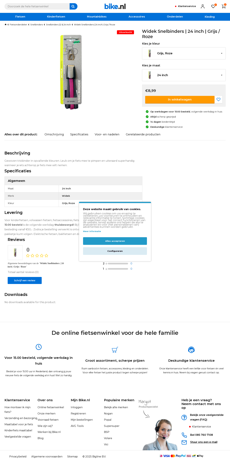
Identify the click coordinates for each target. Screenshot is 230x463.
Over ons (45, 400)
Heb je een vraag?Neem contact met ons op (201, 404)
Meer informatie (92, 231)
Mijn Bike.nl (80, 400)
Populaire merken (119, 400)
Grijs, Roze (164, 53)
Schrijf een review (26, 289)
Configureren (115, 251)
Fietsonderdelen (18, 24)
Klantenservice (17, 400)
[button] (184, 53)
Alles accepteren (115, 241)
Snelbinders (36, 24)
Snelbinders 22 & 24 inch (58, 24)
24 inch (162, 75)
